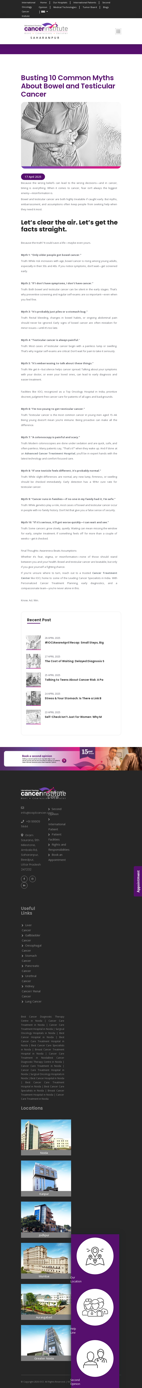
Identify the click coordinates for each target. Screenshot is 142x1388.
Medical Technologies (64, 7)
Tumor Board (90, 7)
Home (43, 2)
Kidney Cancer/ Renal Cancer (31, 991)
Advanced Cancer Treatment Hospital (50, 453)
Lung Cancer (33, 1001)
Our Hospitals (60, 2)
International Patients (84, 2)
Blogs (106, 7)
